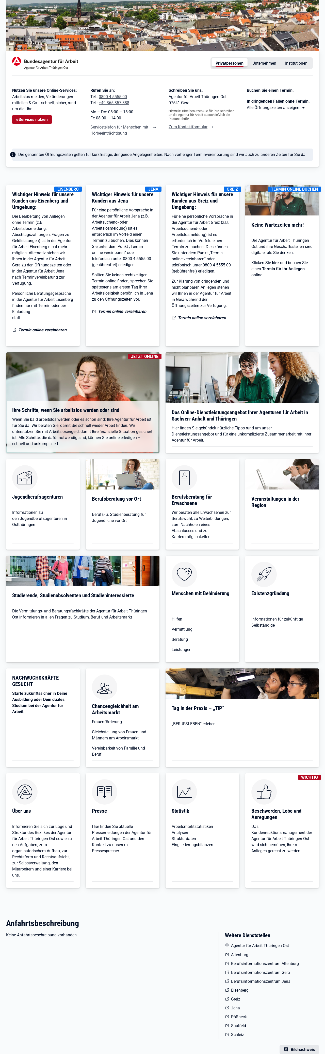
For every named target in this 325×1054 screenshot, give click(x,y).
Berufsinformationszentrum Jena (260, 981)
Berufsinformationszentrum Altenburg (265, 963)
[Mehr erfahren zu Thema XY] (276, 108)
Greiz (235, 999)
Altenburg (239, 954)
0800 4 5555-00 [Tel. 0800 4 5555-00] (113, 96)
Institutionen (296, 63)
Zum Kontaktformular (188, 126)
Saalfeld (238, 1025)
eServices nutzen (32, 119)
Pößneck (239, 1016)
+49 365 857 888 (114, 102)
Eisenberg (240, 990)
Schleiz (237, 1034)
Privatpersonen (229, 63)
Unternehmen (264, 63)
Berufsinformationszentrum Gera (260, 972)
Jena (235, 1008)
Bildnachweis (303, 1049)
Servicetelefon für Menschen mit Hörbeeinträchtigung (119, 130)
